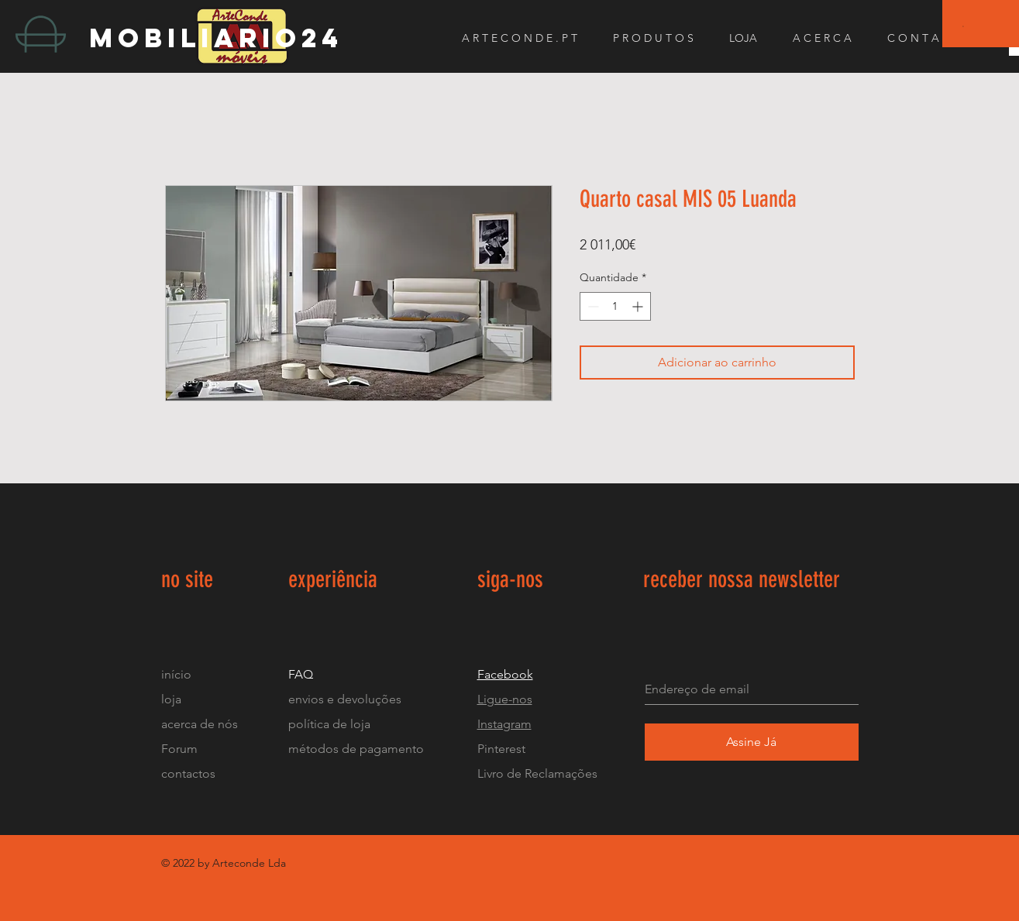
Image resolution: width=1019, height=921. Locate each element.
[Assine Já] (752, 742)
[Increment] (639, 306)
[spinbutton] (615, 306)
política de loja (331, 724)
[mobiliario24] (227, 37)
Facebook (505, 674)
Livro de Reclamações (537, 773)
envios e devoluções (344, 699)
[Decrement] (591, 306)
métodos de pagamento (356, 748)
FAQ (300, 674)
